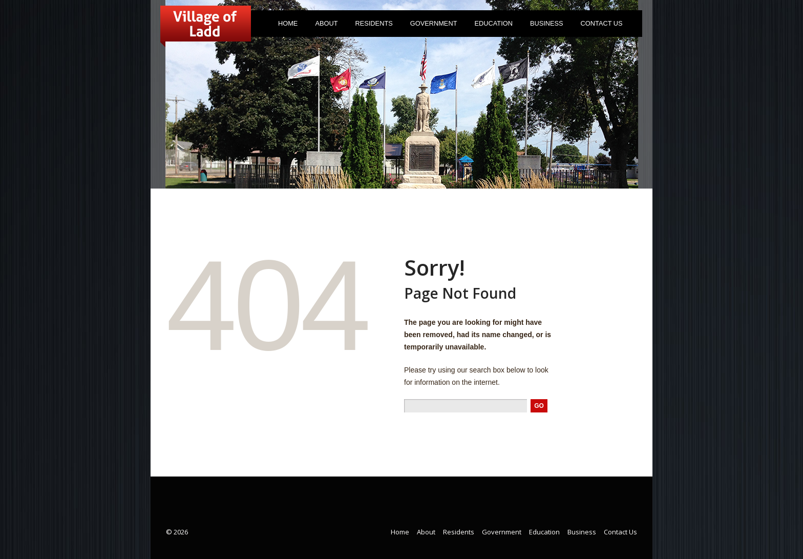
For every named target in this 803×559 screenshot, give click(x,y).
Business (546, 23)
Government (431, 25)
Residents (372, 25)
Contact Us (602, 23)
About (324, 25)
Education (493, 23)
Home (288, 23)
